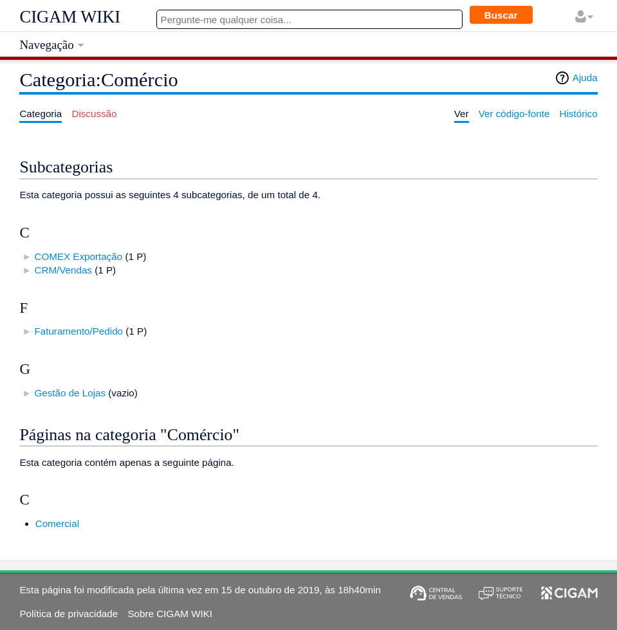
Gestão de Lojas (70, 392)
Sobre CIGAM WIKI (169, 613)
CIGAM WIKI (69, 16)
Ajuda (585, 77)
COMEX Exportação (78, 256)
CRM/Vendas (62, 269)
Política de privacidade (68, 613)
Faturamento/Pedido (78, 331)
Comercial (57, 523)
